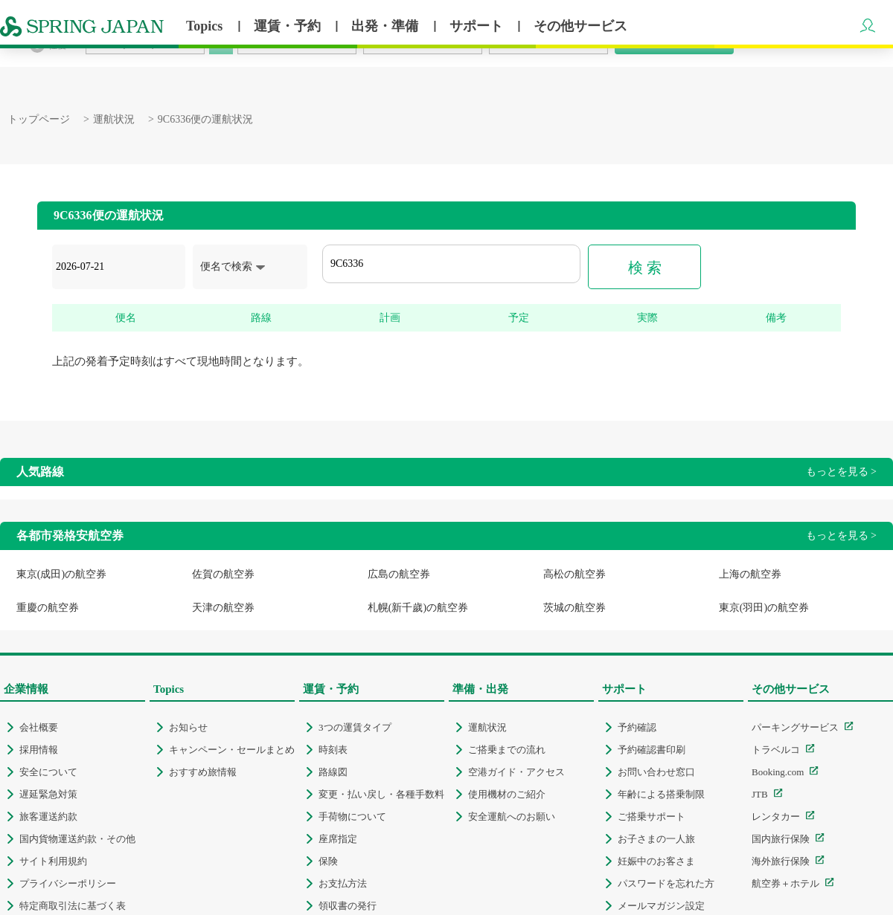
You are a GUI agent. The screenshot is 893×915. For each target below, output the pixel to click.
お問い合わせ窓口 (656, 771)
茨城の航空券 (574, 607)
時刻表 (333, 749)
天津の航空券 (223, 607)
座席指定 (338, 838)
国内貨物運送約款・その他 (77, 838)
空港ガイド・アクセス (516, 771)
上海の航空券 (750, 574)
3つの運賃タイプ (355, 727)
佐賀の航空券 (223, 574)
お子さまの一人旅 (656, 838)
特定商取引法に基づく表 (72, 905)
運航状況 (114, 119)
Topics (206, 26)
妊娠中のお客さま (656, 861)
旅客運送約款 (48, 816)
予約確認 (637, 727)
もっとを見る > (841, 471)
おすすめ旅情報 (203, 771)
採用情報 (38, 749)
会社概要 (38, 727)
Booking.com (778, 771)
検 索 (645, 267)
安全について (48, 771)
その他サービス (580, 26)
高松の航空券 (574, 574)
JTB (760, 794)
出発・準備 (386, 26)
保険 (328, 861)
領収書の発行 (348, 905)
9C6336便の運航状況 (205, 119)
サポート (478, 26)
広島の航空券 (399, 574)
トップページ (38, 119)
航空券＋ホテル (785, 883)
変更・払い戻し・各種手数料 (381, 794)
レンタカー (776, 816)
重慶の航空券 (47, 607)
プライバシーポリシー (67, 883)
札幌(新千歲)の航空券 (418, 607)
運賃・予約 (289, 26)
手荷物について (352, 816)
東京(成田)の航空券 (61, 574)
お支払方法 (343, 883)
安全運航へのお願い (511, 816)
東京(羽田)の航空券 (764, 607)
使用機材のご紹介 (506, 794)
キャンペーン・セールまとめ (232, 749)
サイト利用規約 (53, 861)
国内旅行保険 (781, 838)
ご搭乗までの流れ (506, 749)
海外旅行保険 (781, 861)
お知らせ (188, 727)
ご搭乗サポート (651, 816)
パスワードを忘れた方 (666, 883)
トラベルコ (776, 749)
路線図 (333, 771)
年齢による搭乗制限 (661, 794)
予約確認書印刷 (651, 749)
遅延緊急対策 (48, 794)
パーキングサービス (795, 727)
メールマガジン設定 (661, 905)
